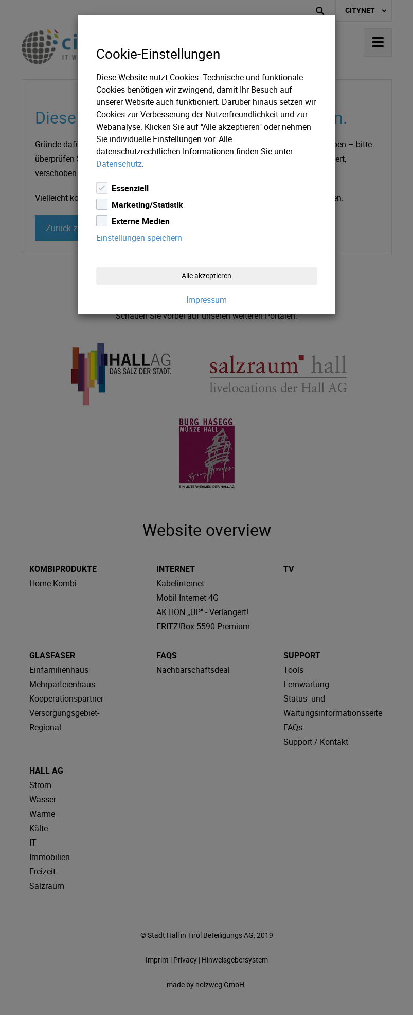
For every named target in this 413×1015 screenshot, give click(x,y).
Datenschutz (119, 163)
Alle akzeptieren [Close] (206, 276)
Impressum (206, 299)
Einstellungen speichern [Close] (139, 237)
